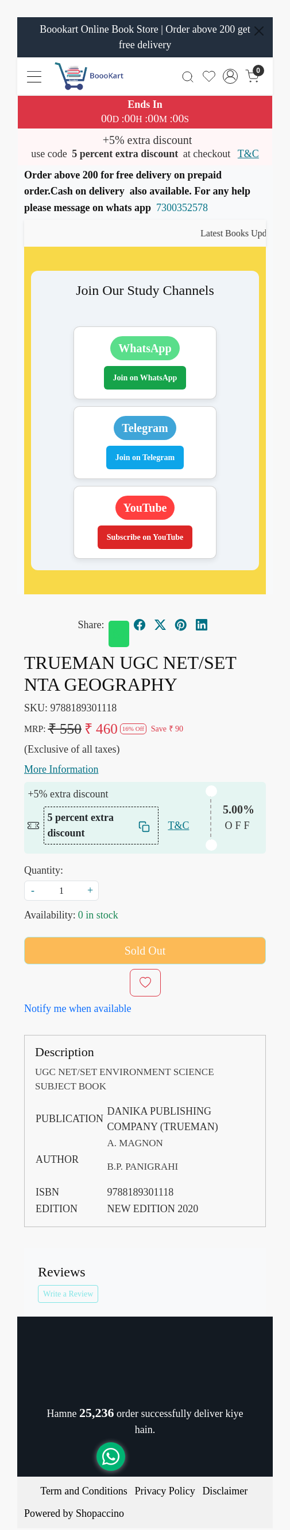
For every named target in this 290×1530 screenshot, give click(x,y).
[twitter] (160, 625)
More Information (61, 769)
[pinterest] (181, 625)
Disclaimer (225, 1491)
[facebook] (139, 625)
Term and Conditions (83, 1491)
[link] (187, 76)
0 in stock (98, 915)
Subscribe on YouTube (145, 537)
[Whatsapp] (119, 634)
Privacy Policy (164, 1491)
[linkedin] (201, 625)
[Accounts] (230, 76)
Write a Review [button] (68, 1294)
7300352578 (182, 207)
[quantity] (61, 891)
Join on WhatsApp (145, 377)
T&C (248, 153)
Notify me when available (77, 1008)
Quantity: (43, 870)
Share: (91, 624)
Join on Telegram (145, 457)
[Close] (259, 31)
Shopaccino (100, 1513)
